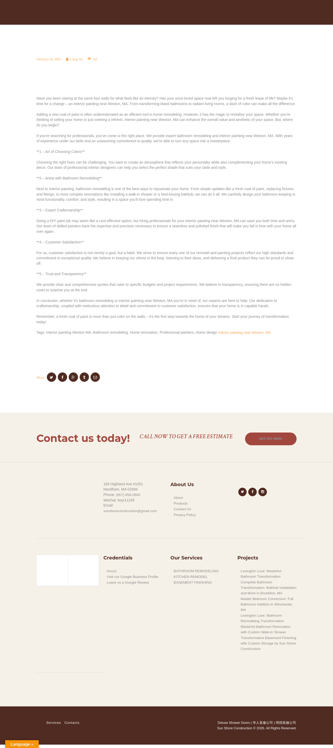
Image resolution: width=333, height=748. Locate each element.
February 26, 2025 (48, 59)
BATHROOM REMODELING (197, 571)
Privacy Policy (185, 514)
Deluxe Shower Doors (233, 726)
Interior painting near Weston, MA (245, 332)
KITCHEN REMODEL (191, 576)
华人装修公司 (263, 726)
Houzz (112, 571)
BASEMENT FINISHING (193, 582)
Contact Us (183, 509)
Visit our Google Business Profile (133, 576)
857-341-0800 (270, 439)
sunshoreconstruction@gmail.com (131, 511)
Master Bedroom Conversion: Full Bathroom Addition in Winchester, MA (268, 608)
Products (181, 503)
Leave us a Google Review (128, 582)
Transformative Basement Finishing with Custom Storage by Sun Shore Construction (268, 646)
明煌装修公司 (286, 726)
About (178, 498)
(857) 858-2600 (128, 495)
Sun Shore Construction (234, 731)
